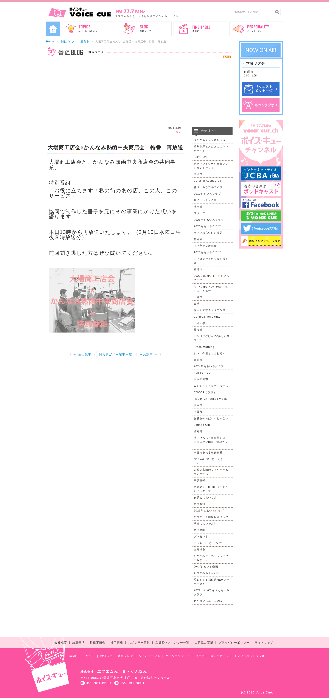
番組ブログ (67, 41)
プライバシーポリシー (234, 642)
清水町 (198, 206)
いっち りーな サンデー (209, 543)
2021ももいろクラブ (207, 252)
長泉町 (198, 329)
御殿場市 (199, 549)
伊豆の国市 (201, 379)
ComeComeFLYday (207, 316)
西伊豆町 (199, 530)
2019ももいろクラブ (207, 193)
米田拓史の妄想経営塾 (208, 452)
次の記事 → (148, 354)
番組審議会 (97, 642)
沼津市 (198, 174)
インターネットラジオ (249, 656)
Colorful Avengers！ (208, 180)
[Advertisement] (139, 92)
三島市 (85, 41)
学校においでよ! (204, 523)
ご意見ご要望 (204, 642)
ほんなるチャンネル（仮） (211, 139)
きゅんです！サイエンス (209, 310)
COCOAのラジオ (205, 392)
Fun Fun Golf (203, 372)
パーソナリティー (178, 656)
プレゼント (201, 536)
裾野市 (198, 269)
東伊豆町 (199, 480)
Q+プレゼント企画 (206, 566)
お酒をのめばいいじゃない (211, 418)
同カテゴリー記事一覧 (115, 354)
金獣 (197, 303)
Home (50, 41)
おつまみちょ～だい (207, 573)
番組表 (198, 239)
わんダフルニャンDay (208, 600)
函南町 (198, 431)
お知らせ (106, 656)
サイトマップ (264, 642)
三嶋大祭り (201, 323)
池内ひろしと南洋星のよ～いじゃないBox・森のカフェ (211, 442)
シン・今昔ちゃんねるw (209, 353)
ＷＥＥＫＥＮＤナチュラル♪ (212, 385)
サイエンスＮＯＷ (205, 200)
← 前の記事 (82, 354)
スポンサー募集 (139, 642)
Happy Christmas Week (210, 398)
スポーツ (199, 213)
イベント (88, 656)
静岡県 (198, 359)
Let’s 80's (201, 157)
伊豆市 (198, 405)
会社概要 (60, 642)
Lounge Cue (202, 424)
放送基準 (78, 642)
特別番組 (199, 503)
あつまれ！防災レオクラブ (211, 517)
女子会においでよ (205, 497)
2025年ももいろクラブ (209, 510)
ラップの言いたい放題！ (209, 232)
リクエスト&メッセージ (212, 656)
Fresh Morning (204, 346)
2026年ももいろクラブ (209, 219)
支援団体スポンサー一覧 (172, 642)
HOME (72, 656)
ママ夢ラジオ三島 (205, 245)
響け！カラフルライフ (208, 187)
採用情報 (117, 642)
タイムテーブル (149, 656)
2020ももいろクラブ (207, 226)
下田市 (198, 411)
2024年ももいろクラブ (209, 366)
